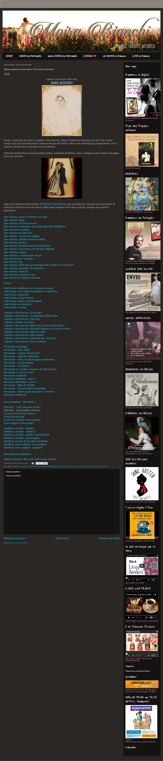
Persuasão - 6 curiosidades (19, 362)
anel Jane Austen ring (36, 466)
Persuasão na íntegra (16, 346)
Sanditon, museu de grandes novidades (26, 441)
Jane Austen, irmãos (15, 242)
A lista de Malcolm (14, 416)
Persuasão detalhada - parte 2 (20, 382)
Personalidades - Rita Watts (19, 402)
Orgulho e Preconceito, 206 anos (22, 319)
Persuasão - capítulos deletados (21, 356)
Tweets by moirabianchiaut (137, 671)
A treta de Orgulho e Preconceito (22, 420)
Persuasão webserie (15, 394)
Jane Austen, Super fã (16, 271)
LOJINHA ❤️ (89, 56)
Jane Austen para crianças (18, 258)
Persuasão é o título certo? (19, 372)
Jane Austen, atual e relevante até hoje (25, 217)
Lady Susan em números (18, 304)
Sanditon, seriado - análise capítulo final (26, 434)
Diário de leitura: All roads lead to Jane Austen (30, 459)
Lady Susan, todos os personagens (23, 301)
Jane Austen (88, 466)
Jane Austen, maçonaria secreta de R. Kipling (29, 249)
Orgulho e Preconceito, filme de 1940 (24, 331)
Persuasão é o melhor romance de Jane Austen (30, 369)
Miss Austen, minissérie (17, 454)
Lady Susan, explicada (16, 294)
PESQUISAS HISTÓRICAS (53, 204)
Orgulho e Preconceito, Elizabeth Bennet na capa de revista (37, 328)
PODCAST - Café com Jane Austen (22, 407)
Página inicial (62, 538)
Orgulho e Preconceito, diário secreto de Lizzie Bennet (34, 325)
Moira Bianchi (17, 463)
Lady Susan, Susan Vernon (18, 297)
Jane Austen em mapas (17, 229)
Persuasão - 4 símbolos (17, 366)
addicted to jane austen (21, 466)
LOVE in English (141, 56)
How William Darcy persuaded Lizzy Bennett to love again (64, 466)
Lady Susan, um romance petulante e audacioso (31, 291)
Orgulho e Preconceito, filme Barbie (24, 335)
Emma (7, 283)
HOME (9, 56)
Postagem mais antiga (109, 538)
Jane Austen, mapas (15, 252)
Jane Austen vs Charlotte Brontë (22, 277)
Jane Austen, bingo (14, 220)
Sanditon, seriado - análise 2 (20, 431)
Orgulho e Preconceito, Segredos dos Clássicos (30, 338)
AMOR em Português (30, 56)
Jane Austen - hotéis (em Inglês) (22, 236)
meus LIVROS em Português (62, 56)
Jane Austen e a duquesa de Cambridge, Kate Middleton (35, 226)
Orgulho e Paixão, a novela (19, 322)
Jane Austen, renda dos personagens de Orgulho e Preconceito (39, 265)
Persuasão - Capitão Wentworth (21, 353)
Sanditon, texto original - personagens (25, 444)
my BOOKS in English (114, 56)
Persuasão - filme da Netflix (19, 385)
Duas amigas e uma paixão (19, 423)
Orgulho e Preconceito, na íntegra (23, 312)
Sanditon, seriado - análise (19, 428)
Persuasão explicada (15, 375)
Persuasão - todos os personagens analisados (29, 359)
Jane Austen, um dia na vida (19, 274)
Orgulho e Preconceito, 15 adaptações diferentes (31, 315)
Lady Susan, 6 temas (15, 307)
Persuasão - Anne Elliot (17, 349)
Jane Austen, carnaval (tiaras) (20, 223)
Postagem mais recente (14, 538)
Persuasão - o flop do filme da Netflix (24, 388)
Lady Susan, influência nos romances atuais (28, 288)
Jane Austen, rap (13, 261)
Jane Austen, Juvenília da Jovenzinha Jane (27, 245)
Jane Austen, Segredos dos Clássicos (24, 268)
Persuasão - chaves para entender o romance (29, 391)
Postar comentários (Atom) (19, 543)
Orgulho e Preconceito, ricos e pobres (25, 341)
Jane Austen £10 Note (100, 466)
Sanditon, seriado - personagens (22, 438)
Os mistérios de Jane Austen (20, 413)
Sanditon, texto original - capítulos (23, 447)
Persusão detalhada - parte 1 (20, 378)
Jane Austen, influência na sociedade (24, 239)
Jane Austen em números (18, 232)
